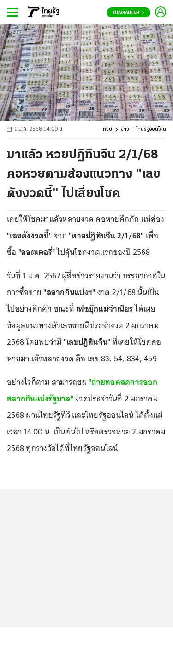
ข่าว (125, 129)
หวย (107, 129)
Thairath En (128, 12)
